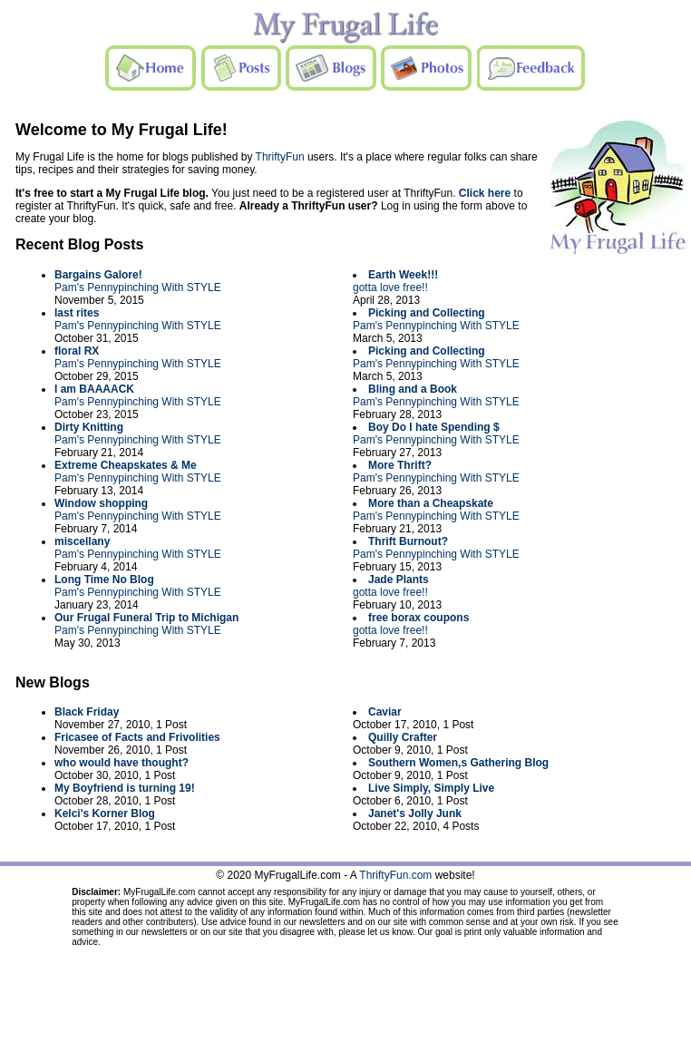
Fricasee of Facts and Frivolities (137, 737)
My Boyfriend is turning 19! (124, 788)
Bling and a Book (412, 389)
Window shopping (101, 503)
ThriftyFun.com (395, 875)
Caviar (385, 712)
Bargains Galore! (98, 274)
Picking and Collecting (426, 313)
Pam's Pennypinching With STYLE (137, 287)
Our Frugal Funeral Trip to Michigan (146, 617)
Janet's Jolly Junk (415, 813)
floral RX (76, 351)
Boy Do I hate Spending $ (434, 427)
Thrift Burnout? (408, 541)
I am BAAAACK (94, 389)
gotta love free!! (390, 287)
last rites (76, 313)
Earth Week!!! (403, 274)
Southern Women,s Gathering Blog (458, 762)
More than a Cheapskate (430, 503)
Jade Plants (398, 579)
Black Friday (86, 712)
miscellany (82, 541)
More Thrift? (400, 465)
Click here (485, 193)
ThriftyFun (280, 157)
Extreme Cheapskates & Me (125, 465)
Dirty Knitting (88, 427)
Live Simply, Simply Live (431, 788)
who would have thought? (121, 762)
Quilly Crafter (402, 737)
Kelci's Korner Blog (104, 813)
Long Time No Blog (104, 579)
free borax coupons (418, 617)
